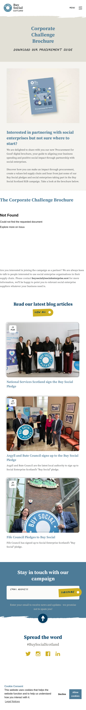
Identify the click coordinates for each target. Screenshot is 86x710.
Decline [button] (62, 694)
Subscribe (67, 592)
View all (40, 312)
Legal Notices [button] (12, 701)
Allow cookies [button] (75, 694)
